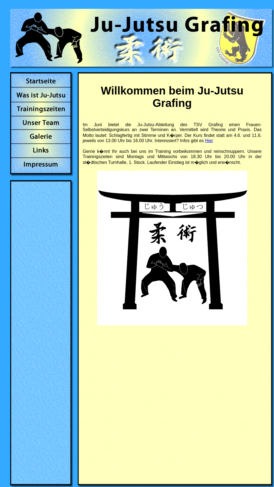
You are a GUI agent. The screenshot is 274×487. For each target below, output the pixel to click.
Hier (209, 140)
